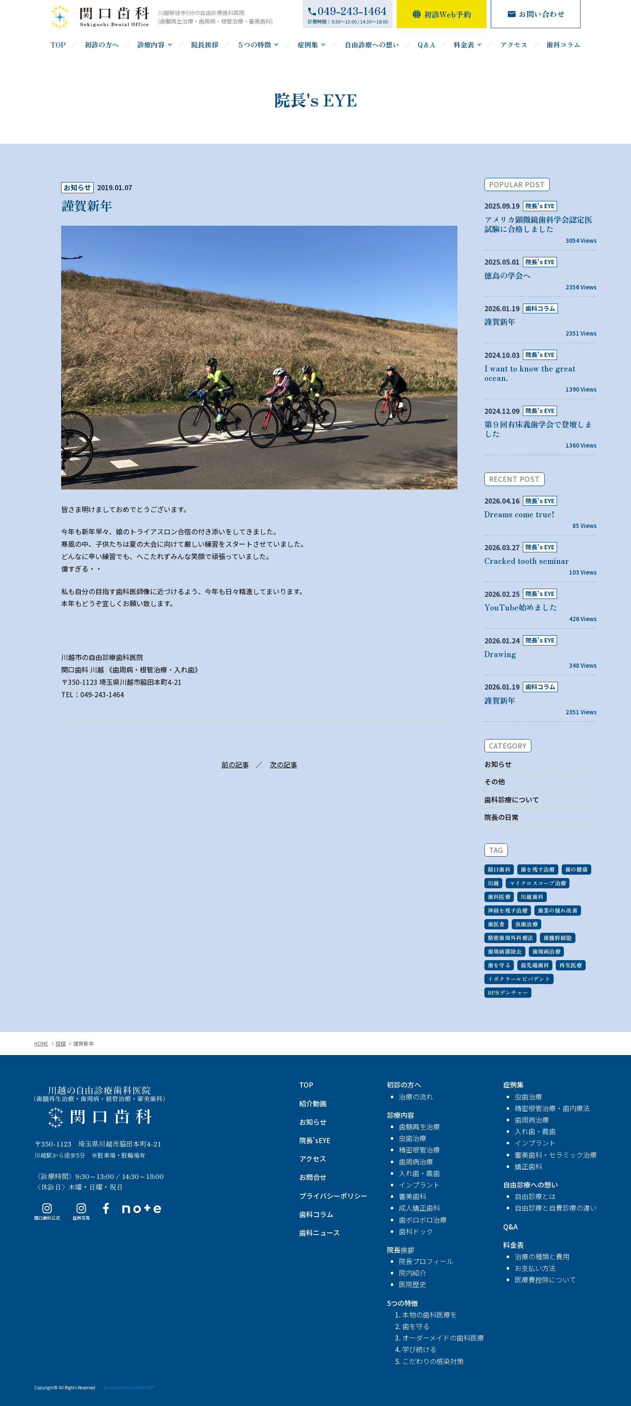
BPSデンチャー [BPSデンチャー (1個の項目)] (508, 992)
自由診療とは (535, 1196)
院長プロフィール (426, 1261)
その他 (494, 781)
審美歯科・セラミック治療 (556, 1155)
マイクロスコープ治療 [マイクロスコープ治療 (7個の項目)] (537, 883)
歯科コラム (563, 44)
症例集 (308, 44)
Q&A (510, 1226)
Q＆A (426, 44)
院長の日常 (501, 817)
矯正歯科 (528, 1166)
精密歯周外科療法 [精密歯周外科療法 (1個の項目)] (510, 938)
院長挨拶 (204, 44)
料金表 (464, 44)
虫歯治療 (412, 1138)
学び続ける (419, 1349)
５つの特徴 (254, 44)
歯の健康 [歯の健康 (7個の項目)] (576, 869)
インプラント (419, 1184)
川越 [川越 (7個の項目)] (493, 883)
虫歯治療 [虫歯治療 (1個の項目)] (526, 924)
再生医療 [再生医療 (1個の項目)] (570, 965)
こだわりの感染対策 (433, 1361)
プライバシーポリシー (333, 1196)
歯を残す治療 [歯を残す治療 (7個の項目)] (538, 869)
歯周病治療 (416, 1161)
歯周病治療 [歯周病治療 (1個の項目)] (546, 951)
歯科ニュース (319, 1232)
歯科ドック (416, 1231)
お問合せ (313, 1177)
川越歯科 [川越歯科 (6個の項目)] (532, 897)
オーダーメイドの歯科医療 (443, 1337)
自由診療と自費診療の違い (556, 1208)
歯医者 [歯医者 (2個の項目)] (496, 924)
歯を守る (416, 1326)
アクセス (514, 44)
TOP (58, 44)
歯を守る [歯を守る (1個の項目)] (499, 965)
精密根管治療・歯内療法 (552, 1108)
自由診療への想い (372, 44)
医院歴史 (412, 1284)
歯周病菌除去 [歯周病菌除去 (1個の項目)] (505, 951)
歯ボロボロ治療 (423, 1219)
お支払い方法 (535, 1268)
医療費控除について (545, 1279)
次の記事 (283, 764)
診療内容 (151, 44)
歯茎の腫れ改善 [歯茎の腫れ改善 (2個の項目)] (558, 910)
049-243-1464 (102, 694)
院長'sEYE (314, 1140)
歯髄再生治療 (419, 1126)
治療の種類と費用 (542, 1256)
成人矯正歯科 (419, 1208)
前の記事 (235, 764)
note (132, 1212)
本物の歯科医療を (429, 1314)
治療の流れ (416, 1096)
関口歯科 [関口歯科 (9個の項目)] (499, 869)
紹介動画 (313, 1103)
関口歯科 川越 (99, 1107)
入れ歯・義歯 (419, 1173)
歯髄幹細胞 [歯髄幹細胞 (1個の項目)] (557, 938)
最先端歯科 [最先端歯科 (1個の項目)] (535, 965)
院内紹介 (412, 1272)
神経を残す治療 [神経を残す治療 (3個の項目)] (508, 910)
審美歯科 (412, 1196)
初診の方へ (102, 44)
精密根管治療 (419, 1149)
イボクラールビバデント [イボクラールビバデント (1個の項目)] (519, 979)
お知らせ (77, 187)
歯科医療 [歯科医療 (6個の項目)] (499, 897)
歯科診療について (511, 799)
